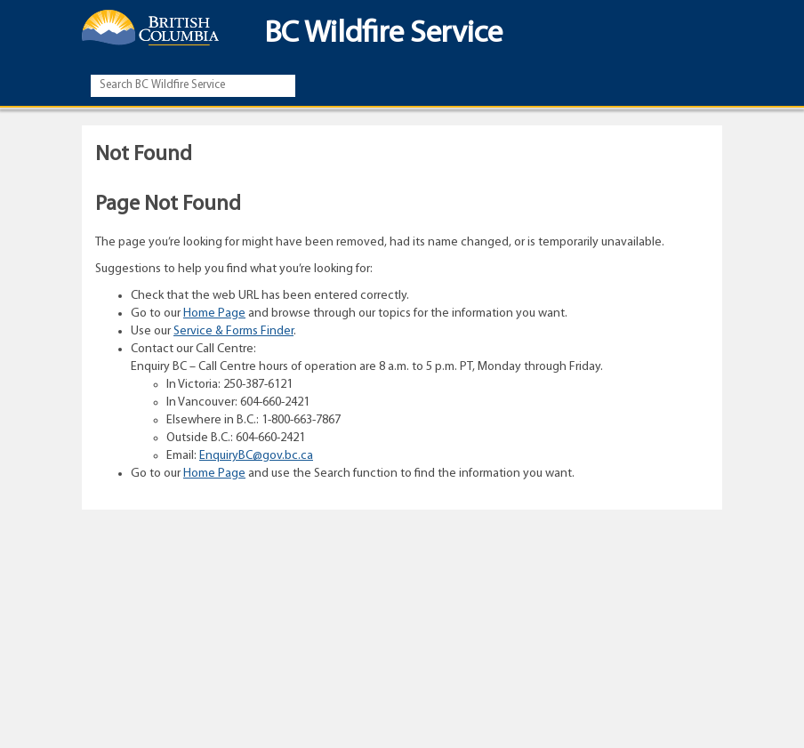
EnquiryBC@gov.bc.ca (256, 455)
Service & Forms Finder (233, 331)
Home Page (214, 313)
